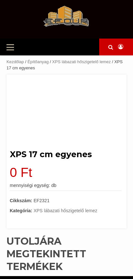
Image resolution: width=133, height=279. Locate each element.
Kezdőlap (15, 61)
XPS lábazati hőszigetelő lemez (81, 61)
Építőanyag (37, 61)
